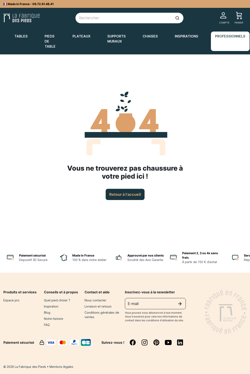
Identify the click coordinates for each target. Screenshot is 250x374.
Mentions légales (61, 366)
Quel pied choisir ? (57, 300)
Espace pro (11, 300)
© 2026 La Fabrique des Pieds (25, 366)
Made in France (83, 255)
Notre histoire (53, 318)
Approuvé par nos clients (145, 255)
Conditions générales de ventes (102, 315)
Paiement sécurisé (32, 255)
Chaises (150, 36)
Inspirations (186, 36)
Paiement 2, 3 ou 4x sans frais (200, 255)
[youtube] (171, 342)
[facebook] (135, 342)
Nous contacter (95, 300)
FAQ (47, 325)
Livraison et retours (98, 306)
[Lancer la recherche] (177, 18)
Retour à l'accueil (125, 194)
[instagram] (147, 342)
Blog (47, 312)
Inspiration (51, 306)
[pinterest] (159, 342)
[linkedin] (180, 342)
